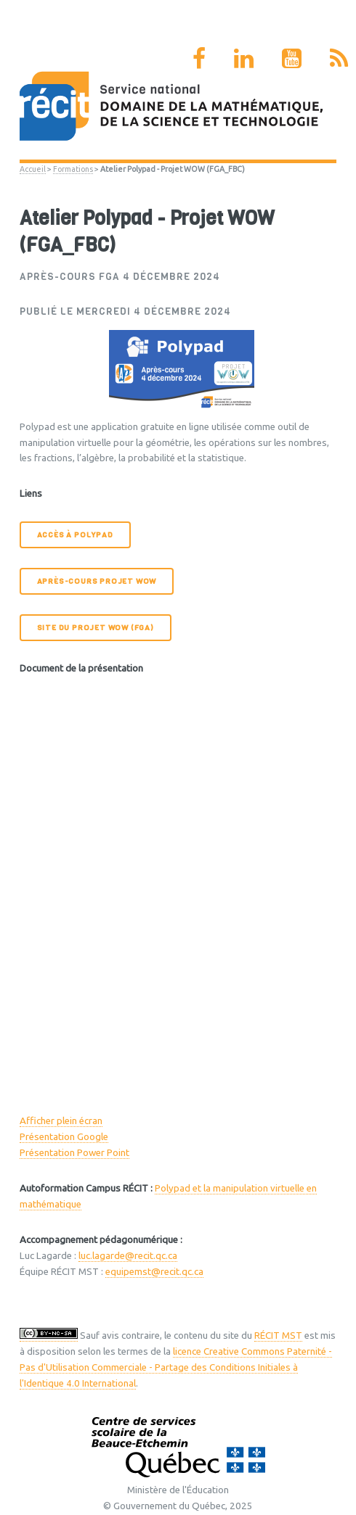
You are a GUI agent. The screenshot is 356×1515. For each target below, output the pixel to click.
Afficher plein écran (61, 1120)
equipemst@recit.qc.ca (154, 1271)
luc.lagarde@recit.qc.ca (127, 1255)
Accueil (33, 169)
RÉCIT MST (278, 1335)
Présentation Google (64, 1136)
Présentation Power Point (74, 1152)
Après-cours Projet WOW (97, 581)
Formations (73, 169)
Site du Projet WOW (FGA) (95, 627)
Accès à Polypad (75, 534)
